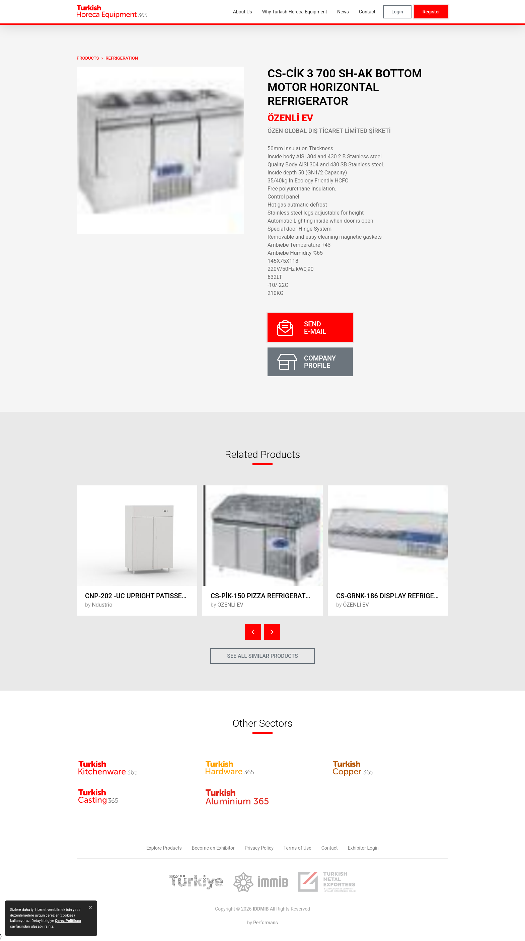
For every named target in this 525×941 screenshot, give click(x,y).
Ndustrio (102, 605)
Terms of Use (297, 848)
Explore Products (164, 848)
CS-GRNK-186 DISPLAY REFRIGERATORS (392, 596)
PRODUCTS (88, 58)
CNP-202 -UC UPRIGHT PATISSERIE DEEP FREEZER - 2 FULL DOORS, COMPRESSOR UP (141, 596)
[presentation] (253, 632)
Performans (265, 922)
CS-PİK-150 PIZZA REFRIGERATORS (264, 596)
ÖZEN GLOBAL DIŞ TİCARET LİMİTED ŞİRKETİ (329, 130)
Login (397, 11)
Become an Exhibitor (213, 848)
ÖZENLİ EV (290, 118)
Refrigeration (121, 58)
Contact (329, 848)
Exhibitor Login (363, 848)
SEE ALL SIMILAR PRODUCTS (262, 656)
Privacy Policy (259, 848)
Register (431, 11)
